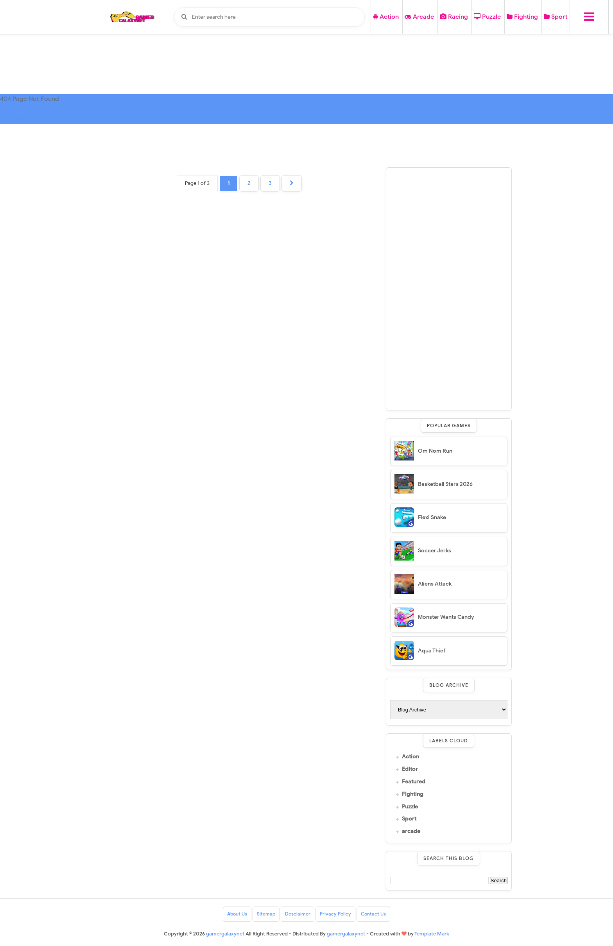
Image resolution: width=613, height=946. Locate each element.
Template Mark (431, 933)
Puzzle (487, 17)
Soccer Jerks (434, 550)
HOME (13, 119)
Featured (413, 782)
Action (386, 17)
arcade (411, 831)
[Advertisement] (448, 289)
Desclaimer (297, 914)
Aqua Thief (432, 650)
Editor (410, 769)
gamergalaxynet (346, 933)
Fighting (522, 17)
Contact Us (373, 914)
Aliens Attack (435, 583)
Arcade (419, 17)
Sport (556, 17)
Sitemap (266, 914)
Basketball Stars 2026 (445, 484)
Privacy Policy (335, 914)
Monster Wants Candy (446, 617)
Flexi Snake (432, 517)
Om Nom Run (435, 451)
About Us (237, 914)
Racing (454, 17)
